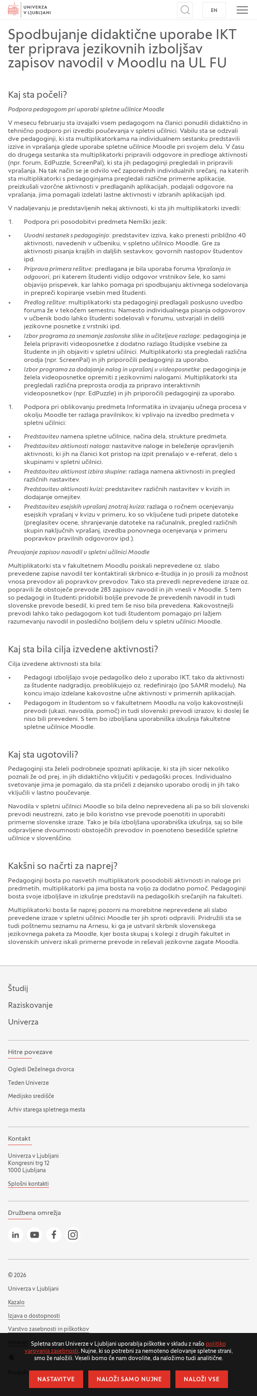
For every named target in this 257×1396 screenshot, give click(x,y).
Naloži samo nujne (129, 1379)
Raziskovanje (30, 1005)
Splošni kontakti (28, 1184)
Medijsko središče (31, 1096)
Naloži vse (201, 1379)
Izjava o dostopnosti (34, 1316)
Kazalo (16, 1302)
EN (214, 10)
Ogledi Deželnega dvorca (41, 1069)
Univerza (23, 1022)
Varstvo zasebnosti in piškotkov (48, 1329)
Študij (18, 989)
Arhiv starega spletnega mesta (46, 1110)
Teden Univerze (28, 1083)
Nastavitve (55, 1379)
